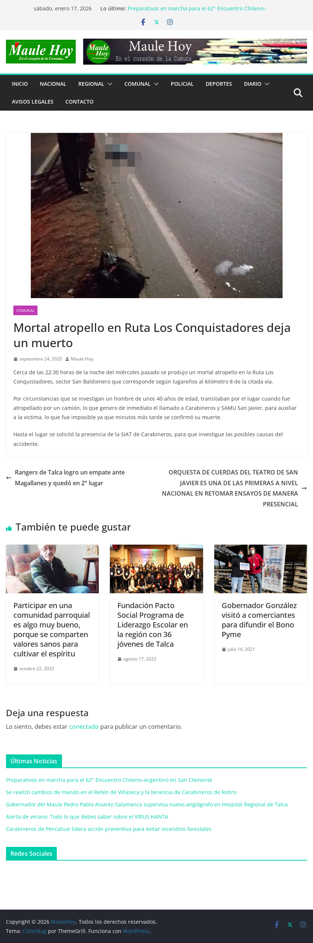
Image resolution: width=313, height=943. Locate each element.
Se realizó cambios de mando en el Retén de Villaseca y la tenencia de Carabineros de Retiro (121, 792)
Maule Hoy (82, 359)
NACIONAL (53, 83)
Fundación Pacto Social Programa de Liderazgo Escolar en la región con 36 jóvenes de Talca (152, 624)
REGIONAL (91, 83)
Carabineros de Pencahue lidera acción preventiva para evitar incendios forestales (109, 828)
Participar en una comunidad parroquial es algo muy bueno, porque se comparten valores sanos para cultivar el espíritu (51, 629)
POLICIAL (182, 83)
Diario (252, 83)
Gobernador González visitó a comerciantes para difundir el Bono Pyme (259, 619)
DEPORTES (219, 83)
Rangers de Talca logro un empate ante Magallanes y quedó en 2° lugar (65, 477)
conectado (84, 726)
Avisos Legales (32, 101)
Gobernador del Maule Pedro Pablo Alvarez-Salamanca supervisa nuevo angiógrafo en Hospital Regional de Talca (147, 804)
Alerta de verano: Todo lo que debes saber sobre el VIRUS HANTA (87, 816)
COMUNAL (137, 83)
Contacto (79, 101)
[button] (108, 84)
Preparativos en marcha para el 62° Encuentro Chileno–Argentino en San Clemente (109, 779)
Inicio (20, 83)
